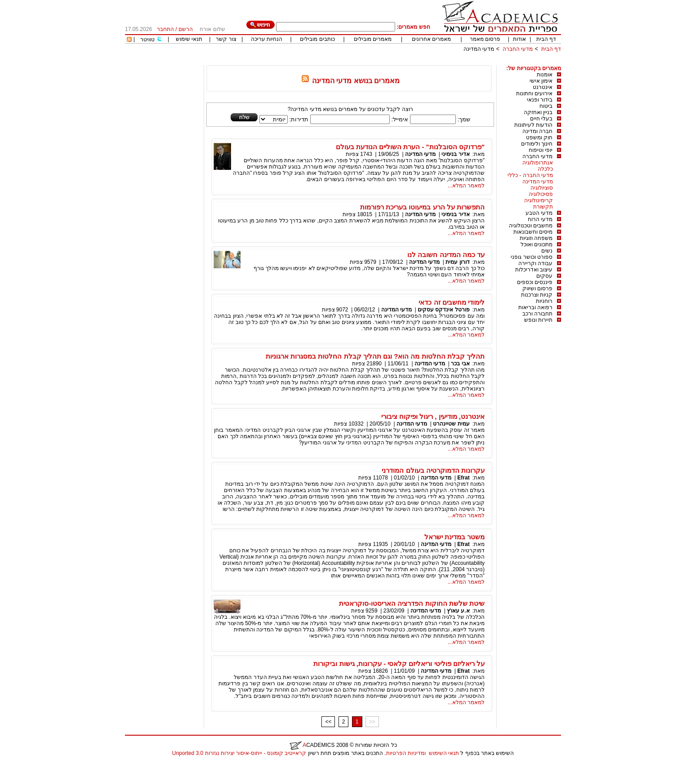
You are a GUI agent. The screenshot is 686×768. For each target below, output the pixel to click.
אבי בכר (460, 363)
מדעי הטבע (539, 213)
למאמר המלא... (466, 185)
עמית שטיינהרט (451, 424)
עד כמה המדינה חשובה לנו (446, 254)
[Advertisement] (397, 61)
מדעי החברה (518, 49)
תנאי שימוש (189, 39)
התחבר (165, 29)
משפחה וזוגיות (536, 238)
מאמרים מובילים (373, 39)
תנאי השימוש (444, 753)
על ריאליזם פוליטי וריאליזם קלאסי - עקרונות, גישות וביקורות (399, 663)
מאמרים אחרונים (431, 39)
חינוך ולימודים (536, 144)
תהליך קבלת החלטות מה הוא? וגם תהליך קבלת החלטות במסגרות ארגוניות (375, 356)
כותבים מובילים (317, 39)
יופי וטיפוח (540, 150)
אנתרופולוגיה (537, 163)
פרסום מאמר (485, 39)
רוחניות (544, 301)
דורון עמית (457, 262)
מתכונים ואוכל (536, 244)
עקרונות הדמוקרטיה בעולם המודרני (433, 470)
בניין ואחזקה (538, 112)
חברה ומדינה (537, 131)
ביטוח (545, 106)
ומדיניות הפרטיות (406, 753)
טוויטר (147, 39)
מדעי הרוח (540, 219)
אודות (519, 39)
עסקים (544, 276)
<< (328, 722)
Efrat (463, 478)
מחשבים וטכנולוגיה (530, 225)
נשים (546, 251)
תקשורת (543, 207)
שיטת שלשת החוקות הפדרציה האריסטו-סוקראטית (412, 603)
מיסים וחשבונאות (532, 232)
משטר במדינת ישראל (454, 537)
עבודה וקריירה (535, 263)
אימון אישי (541, 81)
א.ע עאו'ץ (457, 611)
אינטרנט (542, 87)
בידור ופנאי (539, 100)
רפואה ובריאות (535, 307)
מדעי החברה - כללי (530, 175)
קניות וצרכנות (536, 295)
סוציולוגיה (541, 188)
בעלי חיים (541, 118)
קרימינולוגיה (538, 200)
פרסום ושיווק (537, 288)
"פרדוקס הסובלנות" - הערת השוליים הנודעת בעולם (410, 147)
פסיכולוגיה (541, 194)
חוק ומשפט (539, 137)
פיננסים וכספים (534, 282)
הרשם (185, 29)
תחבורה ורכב (537, 314)
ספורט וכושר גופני (531, 257)
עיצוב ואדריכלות (533, 269)
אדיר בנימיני (455, 154)
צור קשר (226, 39)
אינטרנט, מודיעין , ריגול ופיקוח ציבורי (433, 416)
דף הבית (546, 39)
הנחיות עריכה (266, 39)
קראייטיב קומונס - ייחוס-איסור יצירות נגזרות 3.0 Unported (239, 753)
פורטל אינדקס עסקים (444, 309)
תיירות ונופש (538, 320)
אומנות (544, 74)
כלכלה (545, 169)
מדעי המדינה (478, 49)
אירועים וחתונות (534, 93)
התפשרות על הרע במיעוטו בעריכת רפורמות (422, 207)
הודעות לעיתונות (533, 125)
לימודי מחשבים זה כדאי (452, 302)
